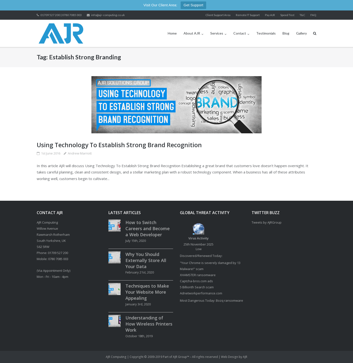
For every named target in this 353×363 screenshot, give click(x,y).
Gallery (301, 33)
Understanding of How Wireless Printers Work (148, 324)
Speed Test (287, 15)
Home (172, 33)
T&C (302, 15)
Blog (285, 33)
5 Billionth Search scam (197, 287)
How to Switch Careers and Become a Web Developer (147, 228)
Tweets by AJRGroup (267, 222)
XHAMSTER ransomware (198, 275)
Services (216, 33)
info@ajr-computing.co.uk (108, 15)
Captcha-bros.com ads (196, 281)
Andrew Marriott (80, 153)
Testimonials (266, 33)
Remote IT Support (248, 15)
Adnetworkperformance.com (201, 293)
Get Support (193, 5)
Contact (239, 33)
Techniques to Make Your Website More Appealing (147, 292)
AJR (245, 357)
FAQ (313, 15)
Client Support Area (217, 15)
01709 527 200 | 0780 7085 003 (61, 15)
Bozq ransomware (229, 300)
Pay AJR (270, 15)
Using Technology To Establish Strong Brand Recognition (119, 145)
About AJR (192, 33)
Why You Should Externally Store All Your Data (145, 260)
